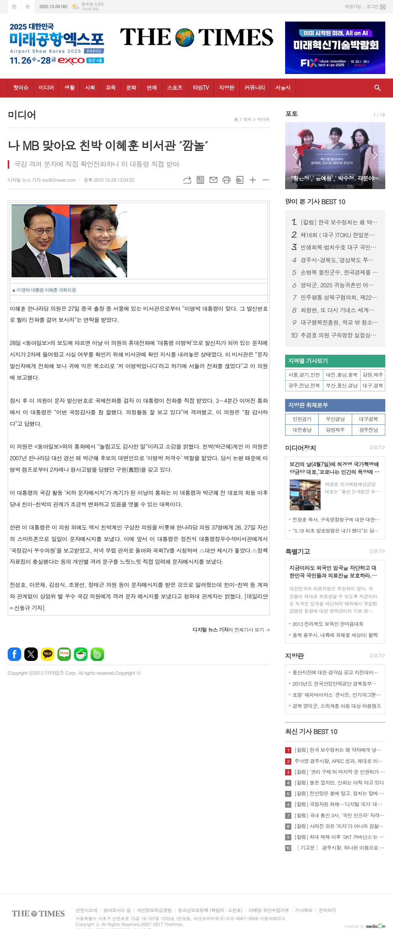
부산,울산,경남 (342, 385)
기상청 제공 (90, 9)
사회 (90, 87)
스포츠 (174, 87)
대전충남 (301, 429)
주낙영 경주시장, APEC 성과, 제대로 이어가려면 (339, 761)
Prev (295, 155)
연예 (151, 87)
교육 (111, 87)
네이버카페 (80, 654)
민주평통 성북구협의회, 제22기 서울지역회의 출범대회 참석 (340, 297)
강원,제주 (373, 374)
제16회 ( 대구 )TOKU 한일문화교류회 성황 (340, 235)
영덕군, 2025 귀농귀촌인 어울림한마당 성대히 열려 (340, 285)
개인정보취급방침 (154, 910)
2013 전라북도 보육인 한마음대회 (328, 623)
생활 (69, 87)
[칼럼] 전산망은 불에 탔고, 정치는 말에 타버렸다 (339, 793)
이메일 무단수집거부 (269, 910)
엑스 (31, 654)
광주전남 (368, 429)
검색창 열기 (377, 88)
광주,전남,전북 (304, 385)
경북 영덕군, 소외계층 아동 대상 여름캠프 (336, 705)
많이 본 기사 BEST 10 (315, 201)
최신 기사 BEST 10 (311, 731)
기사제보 (303, 910)
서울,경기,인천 (304, 374)
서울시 (282, 87)
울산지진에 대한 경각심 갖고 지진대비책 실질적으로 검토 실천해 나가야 (336, 672)
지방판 (226, 87)
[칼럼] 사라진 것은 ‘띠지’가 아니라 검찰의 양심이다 (339, 826)
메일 (213, 180)
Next (375, 155)
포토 (291, 113)
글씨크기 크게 (253, 180)
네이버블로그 (64, 654)
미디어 (46, 87)
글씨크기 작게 (266, 180)
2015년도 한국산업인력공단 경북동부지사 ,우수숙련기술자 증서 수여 (336, 683)
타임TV (200, 87)
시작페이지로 (14, 6)
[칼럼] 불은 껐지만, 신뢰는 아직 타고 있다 (339, 782)
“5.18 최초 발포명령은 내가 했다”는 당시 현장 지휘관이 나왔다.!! (336, 530)
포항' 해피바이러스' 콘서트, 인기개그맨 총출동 (336, 694)
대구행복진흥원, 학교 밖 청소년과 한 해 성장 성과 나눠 (340, 322)
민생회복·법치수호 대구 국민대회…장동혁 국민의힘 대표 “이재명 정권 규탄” (340, 247)
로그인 (372, 6)
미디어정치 (300, 448)
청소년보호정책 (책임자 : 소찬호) (210, 910)
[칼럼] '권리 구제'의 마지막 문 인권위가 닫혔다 (339, 771)
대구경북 (368, 419)
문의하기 (327, 910)
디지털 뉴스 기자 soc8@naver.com (42, 179)
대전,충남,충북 (342, 374)
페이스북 (14, 654)
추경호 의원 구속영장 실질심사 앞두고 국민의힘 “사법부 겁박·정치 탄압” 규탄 (340, 335)
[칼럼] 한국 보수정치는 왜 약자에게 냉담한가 (340, 222)
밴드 (97, 654)
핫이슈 (20, 87)
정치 (248, 119)
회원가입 (353, 6)
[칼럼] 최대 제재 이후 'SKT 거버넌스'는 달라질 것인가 (339, 836)
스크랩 (240, 180)
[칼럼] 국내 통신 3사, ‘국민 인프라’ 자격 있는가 (339, 815)
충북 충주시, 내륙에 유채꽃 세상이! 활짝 (335, 635)
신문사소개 (86, 910)
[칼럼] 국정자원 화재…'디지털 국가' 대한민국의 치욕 (339, 804)
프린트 (226, 180)
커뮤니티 (255, 87)
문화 (131, 87)
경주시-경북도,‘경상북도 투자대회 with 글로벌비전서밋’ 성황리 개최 (340, 260)
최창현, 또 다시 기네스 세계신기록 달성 (340, 310)
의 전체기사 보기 (228, 629)
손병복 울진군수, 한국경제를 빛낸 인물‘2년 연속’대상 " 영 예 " (340, 272)
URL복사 (187, 180)
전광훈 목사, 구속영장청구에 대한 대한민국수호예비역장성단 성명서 (336, 519)
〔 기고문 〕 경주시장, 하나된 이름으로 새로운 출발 (339, 847)
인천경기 (301, 419)
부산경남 (335, 419)
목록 (200, 180)
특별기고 (297, 551)
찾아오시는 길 (117, 910)
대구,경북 (373, 385)
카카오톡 (47, 654)
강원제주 (335, 429)
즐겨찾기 (27, 6)
